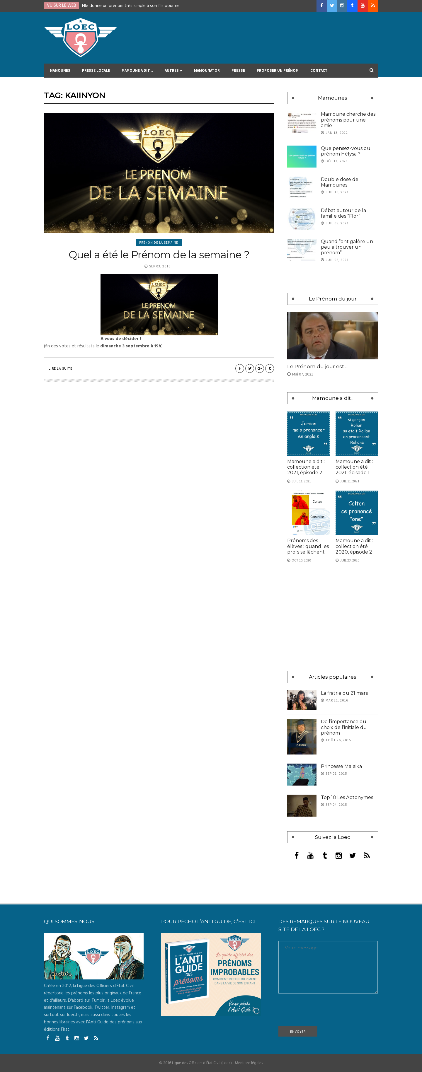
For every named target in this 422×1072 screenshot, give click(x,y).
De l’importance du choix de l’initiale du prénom (344, 727)
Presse (238, 73)
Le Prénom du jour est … (317, 366)
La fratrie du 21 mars (344, 693)
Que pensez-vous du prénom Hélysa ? (345, 151)
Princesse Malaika (341, 766)
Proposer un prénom (277, 73)
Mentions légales (249, 1063)
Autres (173, 73)
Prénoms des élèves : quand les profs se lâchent (308, 546)
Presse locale (96, 73)
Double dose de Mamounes (339, 182)
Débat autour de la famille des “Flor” (343, 213)
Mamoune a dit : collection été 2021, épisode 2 (306, 467)
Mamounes (60, 73)
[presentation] (322, 1012)
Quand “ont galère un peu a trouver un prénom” (347, 247)
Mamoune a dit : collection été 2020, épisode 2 (354, 546)
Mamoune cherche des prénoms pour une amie (348, 119)
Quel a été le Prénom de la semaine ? (159, 254)
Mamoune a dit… (137, 73)
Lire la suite (60, 368)
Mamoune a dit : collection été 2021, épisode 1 (354, 467)
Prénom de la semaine (158, 242)
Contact (318, 73)
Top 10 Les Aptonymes (347, 797)
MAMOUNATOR (207, 73)
